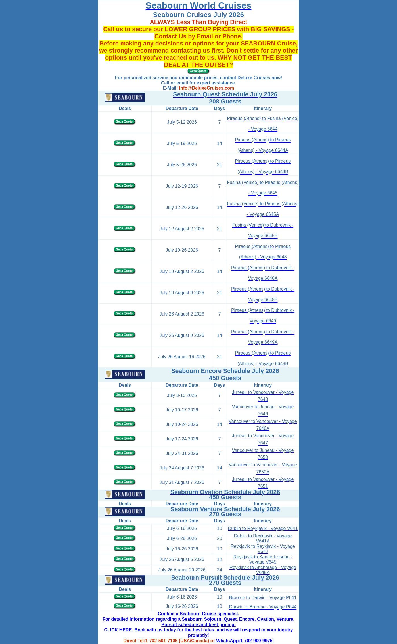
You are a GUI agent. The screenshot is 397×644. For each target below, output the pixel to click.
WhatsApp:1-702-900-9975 (244, 640)
